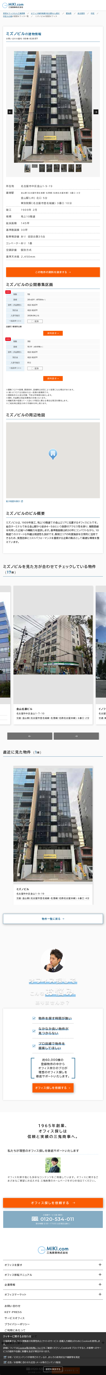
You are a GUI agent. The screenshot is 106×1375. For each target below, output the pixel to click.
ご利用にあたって (15, 1330)
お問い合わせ (13, 1306)
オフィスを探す (13, 1265)
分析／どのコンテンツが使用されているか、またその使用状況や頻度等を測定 (43, 1357)
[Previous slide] (29, 736)
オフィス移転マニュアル (18, 1275)
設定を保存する (53, 1369)
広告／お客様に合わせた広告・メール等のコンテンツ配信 (34, 1362)
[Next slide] (76, 736)
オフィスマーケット (15, 1294)
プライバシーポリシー (17, 1324)
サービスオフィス (15, 1318)
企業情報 (10, 1285)
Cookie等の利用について (30, 1348)
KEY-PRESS (13, 1312)
